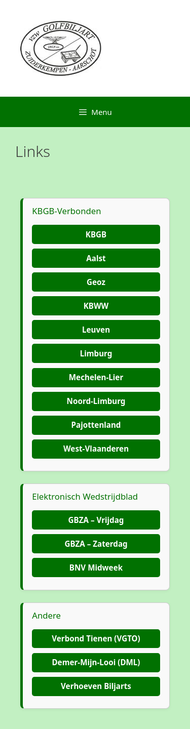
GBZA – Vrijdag (96, 520)
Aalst (95, 258)
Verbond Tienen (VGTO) (96, 638)
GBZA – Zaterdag (95, 544)
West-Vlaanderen (96, 448)
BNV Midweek (96, 567)
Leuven (96, 330)
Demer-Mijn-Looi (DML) (96, 662)
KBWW (96, 306)
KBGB (96, 234)
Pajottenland (96, 425)
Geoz (96, 282)
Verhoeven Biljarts (96, 686)
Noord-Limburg (96, 401)
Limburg (96, 353)
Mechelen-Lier (96, 377)
